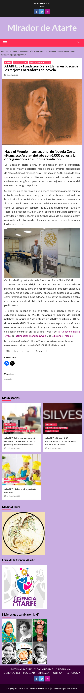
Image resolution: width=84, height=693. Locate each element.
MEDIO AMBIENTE (21, 669)
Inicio (42, 6)
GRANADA (43, 672)
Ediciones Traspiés (62, 335)
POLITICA (57, 672)
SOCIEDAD (29, 672)
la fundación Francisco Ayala (30, 335)
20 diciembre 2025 (54, 448)
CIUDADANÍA (10, 424)
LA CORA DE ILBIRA (12, 431)
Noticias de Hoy (28, 431)
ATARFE (8, 62)
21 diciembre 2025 (13, 448)
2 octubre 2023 (12, 75)
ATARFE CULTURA (20, 62)
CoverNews (57, 688)
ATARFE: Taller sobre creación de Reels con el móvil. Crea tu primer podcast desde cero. (20, 441)
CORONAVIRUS (12, 672)
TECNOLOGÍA (72, 672)
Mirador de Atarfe (42, 27)
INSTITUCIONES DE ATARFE (40, 62)
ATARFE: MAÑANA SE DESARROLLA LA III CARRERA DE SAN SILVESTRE (60, 441)
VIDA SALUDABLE (12, 482)
